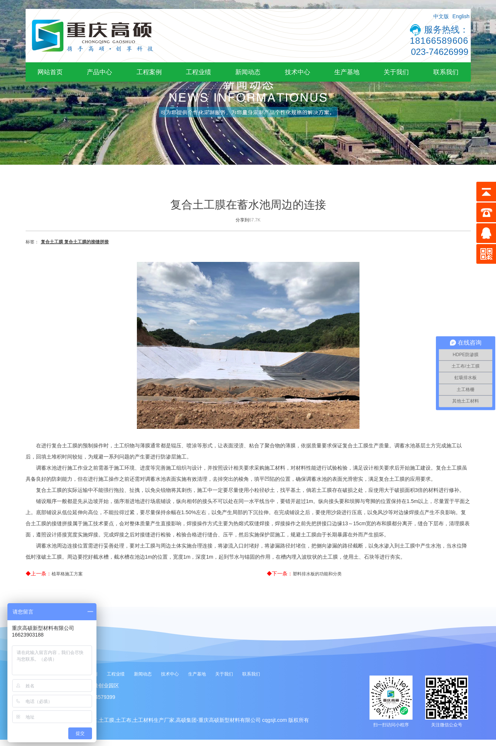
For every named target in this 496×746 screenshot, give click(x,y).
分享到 (242, 220)
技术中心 (297, 72)
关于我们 (396, 72)
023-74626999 (440, 52)
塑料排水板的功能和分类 (317, 573)
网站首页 (50, 72)
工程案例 (149, 72)
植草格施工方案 (67, 573)
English (461, 16)
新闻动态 (247, 72)
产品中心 (99, 72)
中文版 (441, 16)
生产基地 (346, 72)
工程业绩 (198, 72)
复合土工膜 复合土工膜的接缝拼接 (75, 241)
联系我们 (446, 72)
